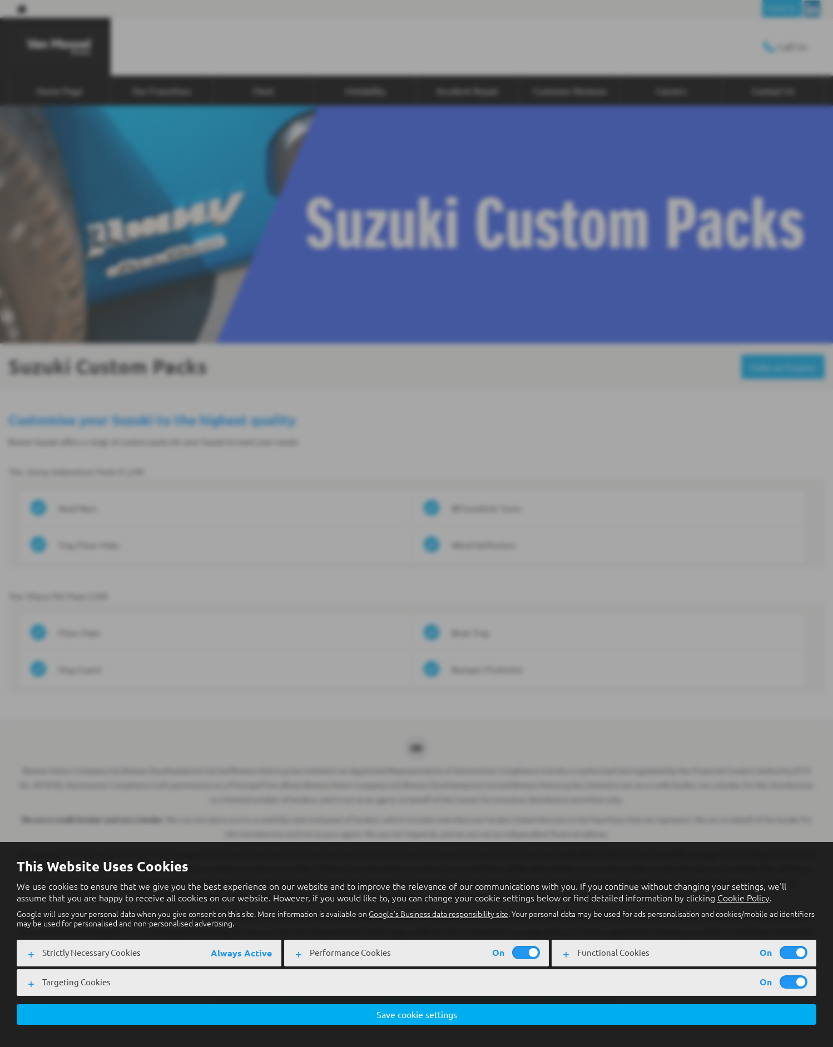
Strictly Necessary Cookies (91, 952)
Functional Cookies (613, 952)
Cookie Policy (743, 897)
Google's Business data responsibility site (438, 913)
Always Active (241, 953)
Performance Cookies (350, 952)
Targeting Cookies (76, 981)
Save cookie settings (416, 1014)
